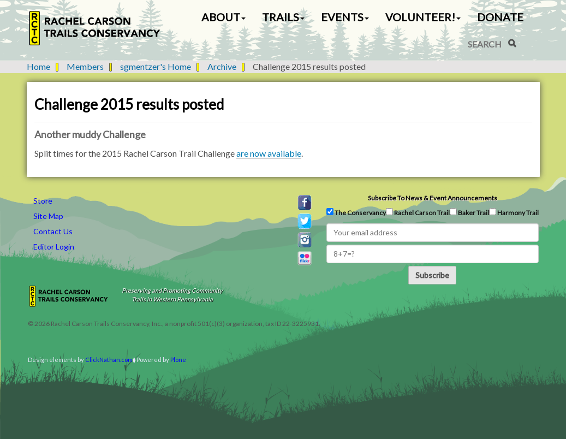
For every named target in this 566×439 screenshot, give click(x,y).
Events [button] (345, 16)
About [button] (223, 16)
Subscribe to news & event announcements (432, 198)
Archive (221, 66)
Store (42, 200)
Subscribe (432, 275)
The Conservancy (356, 212)
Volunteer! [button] (423, 16)
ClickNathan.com (109, 359)
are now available (268, 153)
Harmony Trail (514, 212)
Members (85, 66)
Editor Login (53, 246)
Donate (500, 16)
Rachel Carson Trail (418, 212)
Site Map (48, 216)
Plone (178, 359)
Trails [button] (283, 16)
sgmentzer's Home (155, 66)
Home (38, 66)
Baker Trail (469, 212)
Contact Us (53, 231)
